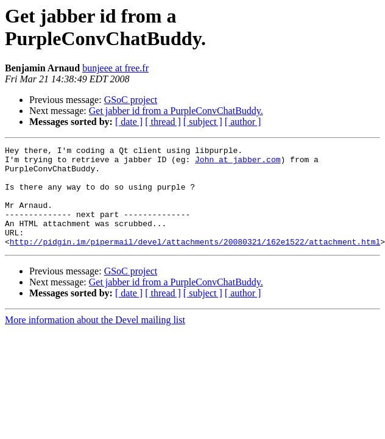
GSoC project (131, 100)
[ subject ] (202, 121)
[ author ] (243, 121)
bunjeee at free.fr (115, 68)
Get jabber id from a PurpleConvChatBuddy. (176, 110)
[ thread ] (163, 121)
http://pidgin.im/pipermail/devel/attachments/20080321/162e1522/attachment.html (195, 261)
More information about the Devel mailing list (95, 340)
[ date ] (129, 121)
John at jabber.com (237, 162)
